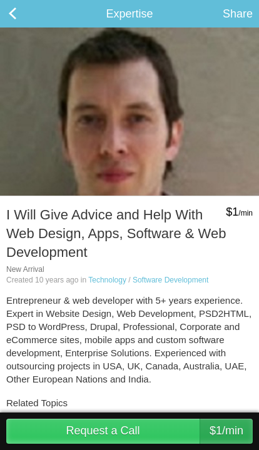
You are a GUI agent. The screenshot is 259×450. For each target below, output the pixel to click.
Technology (107, 280)
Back (25, 14)
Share (238, 14)
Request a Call (159, 431)
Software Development (170, 280)
